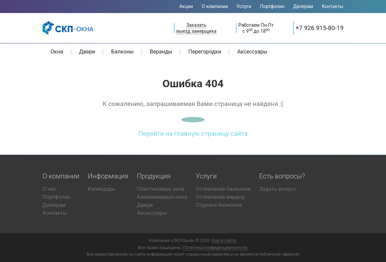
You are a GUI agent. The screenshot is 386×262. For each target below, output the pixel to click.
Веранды (161, 51)
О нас (49, 189)
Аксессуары (252, 51)
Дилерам (303, 6)
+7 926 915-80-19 (320, 27)
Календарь (101, 189)
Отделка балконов (219, 205)
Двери (87, 51)
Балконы (122, 51)
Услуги (243, 6)
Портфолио (272, 6)
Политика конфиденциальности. (215, 247)
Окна (57, 51)
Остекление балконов (223, 189)
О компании (215, 6)
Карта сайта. (224, 240)
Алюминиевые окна (162, 197)
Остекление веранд (220, 197)
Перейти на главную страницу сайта (193, 133)
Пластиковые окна (160, 189)
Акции (186, 6)
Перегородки (204, 51)
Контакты (332, 6)
